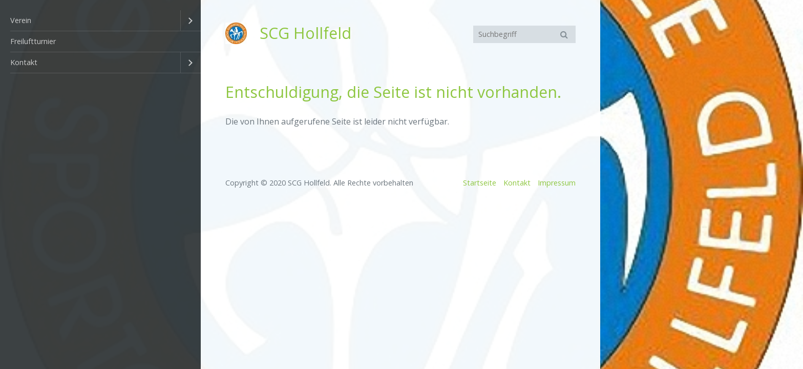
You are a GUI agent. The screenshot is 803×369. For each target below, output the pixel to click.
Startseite (479, 183)
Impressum (557, 183)
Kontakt (23, 62)
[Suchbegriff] (524, 34)
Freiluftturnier (33, 41)
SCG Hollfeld (305, 33)
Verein (20, 20)
